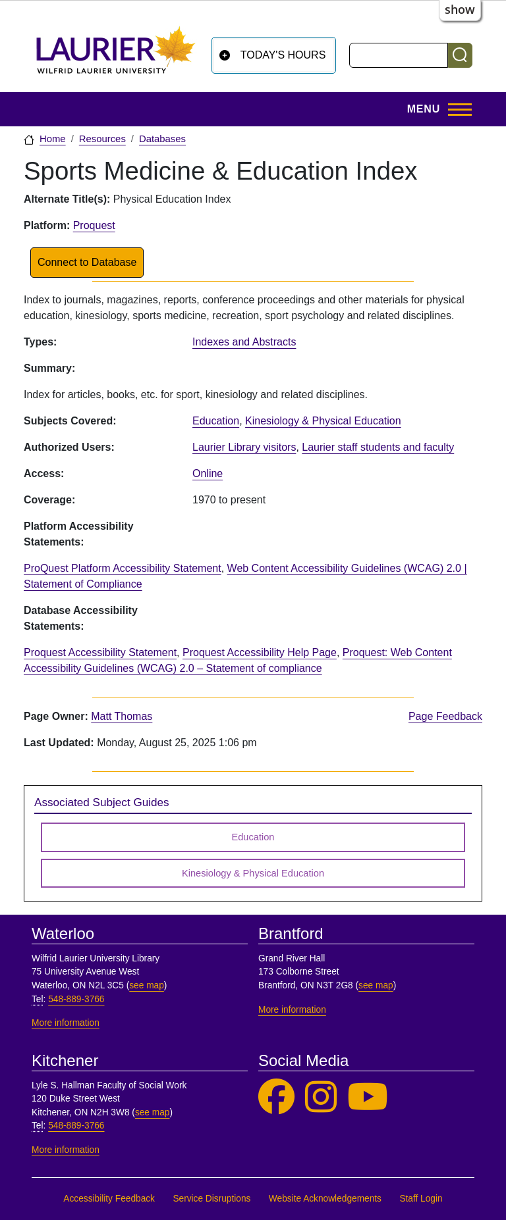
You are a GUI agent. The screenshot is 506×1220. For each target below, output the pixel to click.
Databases (162, 139)
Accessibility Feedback (109, 1199)
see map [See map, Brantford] (375, 985)
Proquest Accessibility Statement (100, 652)
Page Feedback (445, 716)
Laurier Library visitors (244, 447)
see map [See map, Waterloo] (146, 985)
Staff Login (420, 1199)
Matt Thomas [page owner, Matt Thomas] (121, 716)
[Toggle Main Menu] (435, 109)
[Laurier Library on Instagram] (321, 1097)
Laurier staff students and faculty (378, 447)
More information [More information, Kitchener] (65, 1150)
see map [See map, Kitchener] (152, 1112)
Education (215, 420)
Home (53, 139)
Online (207, 473)
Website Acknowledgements (325, 1199)
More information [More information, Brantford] (292, 1010)
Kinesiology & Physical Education (323, 420)
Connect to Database (87, 262)
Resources (102, 139)
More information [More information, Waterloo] (65, 1023)
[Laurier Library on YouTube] (367, 1097)
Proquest (94, 225)
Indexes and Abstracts (244, 341)
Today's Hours (283, 55)
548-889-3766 (76, 999)
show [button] (460, 9)
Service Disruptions (211, 1199)
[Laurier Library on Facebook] (276, 1097)
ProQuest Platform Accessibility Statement (122, 568)
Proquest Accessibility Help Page (260, 652)
